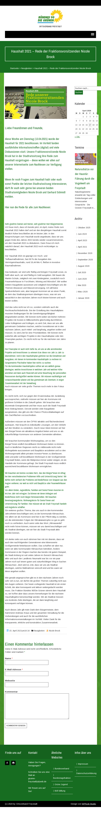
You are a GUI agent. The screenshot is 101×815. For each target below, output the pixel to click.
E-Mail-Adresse (13, 669)
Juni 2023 (82, 234)
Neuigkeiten (26, 68)
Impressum (83, 764)
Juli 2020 (82, 272)
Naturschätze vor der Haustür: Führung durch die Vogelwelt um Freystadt (84, 178)
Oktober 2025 (84, 227)
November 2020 (85, 253)
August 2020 (83, 266)
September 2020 (85, 259)
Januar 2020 (83, 298)
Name (8, 658)
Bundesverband (62, 768)
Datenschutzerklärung (86, 773)
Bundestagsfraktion (62, 778)
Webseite (10, 680)
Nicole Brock (54, 631)
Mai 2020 (82, 285)
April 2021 (82, 247)
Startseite (14, 68)
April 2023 (82, 240)
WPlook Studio (89, 804)
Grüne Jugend (61, 784)
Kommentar (11, 691)
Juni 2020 (82, 279)
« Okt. (77, 137)
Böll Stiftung (60, 791)
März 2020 (83, 292)
